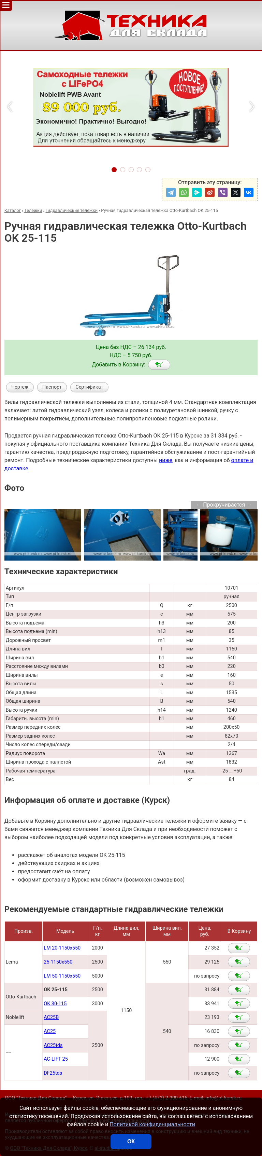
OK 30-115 (55, 1004)
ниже (165, 460)
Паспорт (52, 387)
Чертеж (19, 387)
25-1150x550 (58, 962)
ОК (131, 1141)
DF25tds (53, 1073)
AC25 (50, 1031)
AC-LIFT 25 (56, 1059)
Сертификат (89, 387)
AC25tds (53, 1045)
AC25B (51, 1017)
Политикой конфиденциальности (152, 1124)
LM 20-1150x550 (62, 948)
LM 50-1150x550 (62, 976)
